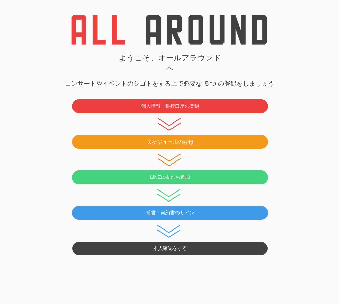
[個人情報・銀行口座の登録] (170, 106)
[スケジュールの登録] (170, 142)
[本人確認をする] (170, 248)
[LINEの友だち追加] (170, 177)
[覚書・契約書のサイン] (170, 213)
